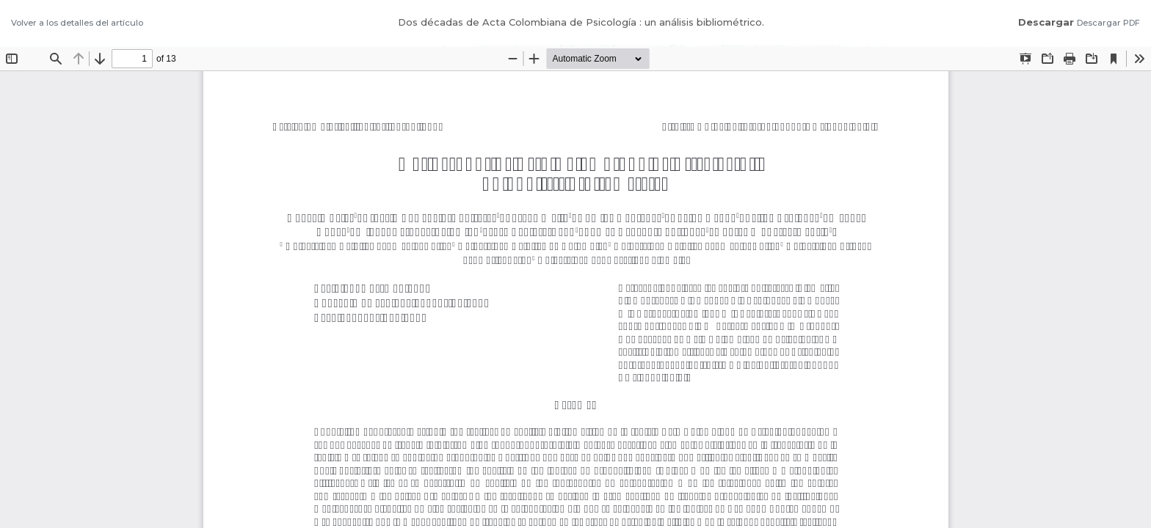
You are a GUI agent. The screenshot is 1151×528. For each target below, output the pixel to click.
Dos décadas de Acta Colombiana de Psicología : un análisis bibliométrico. (581, 22)
